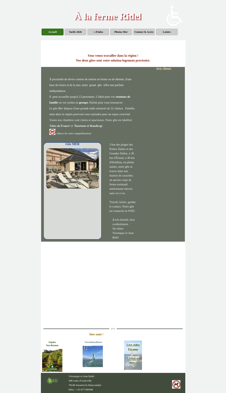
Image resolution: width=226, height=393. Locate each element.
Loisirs (167, 31)
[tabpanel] (113, 58)
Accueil (52, 31)
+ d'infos (98, 31)
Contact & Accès (143, 31)
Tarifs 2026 (75, 31)
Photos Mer (121, 31)
